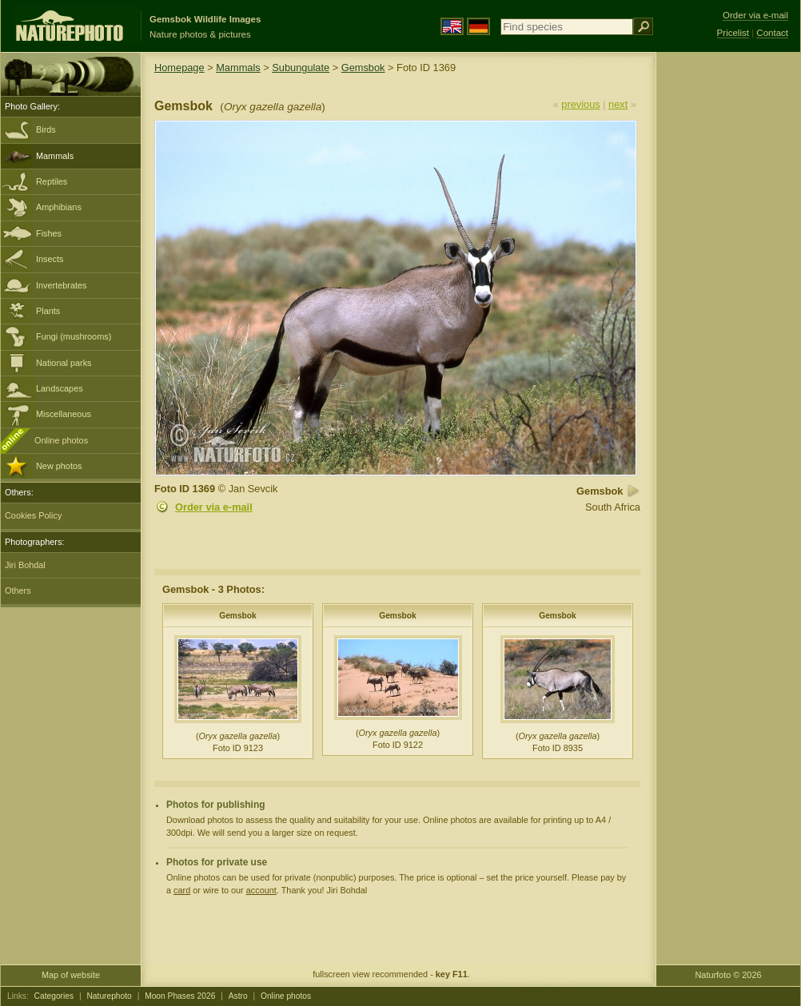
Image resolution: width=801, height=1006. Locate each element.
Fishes (49, 233)
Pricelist (733, 33)
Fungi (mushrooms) (73, 336)
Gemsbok (363, 68)
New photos (59, 466)
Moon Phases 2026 (180, 996)
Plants (48, 311)
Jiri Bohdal (25, 565)
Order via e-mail (214, 507)
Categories (54, 996)
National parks (64, 363)
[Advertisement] (728, 307)
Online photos (61, 440)
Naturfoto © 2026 (728, 975)
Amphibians (59, 207)
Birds (46, 129)
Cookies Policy (33, 515)
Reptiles (51, 181)
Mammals (55, 156)
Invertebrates (61, 285)
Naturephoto (108, 996)
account (261, 890)
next (618, 104)
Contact (772, 33)
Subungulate (300, 68)
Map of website (71, 975)
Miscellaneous (63, 414)
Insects (49, 259)
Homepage (179, 68)
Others (18, 590)
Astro (238, 996)
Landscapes (59, 388)
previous (580, 104)
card (181, 890)
